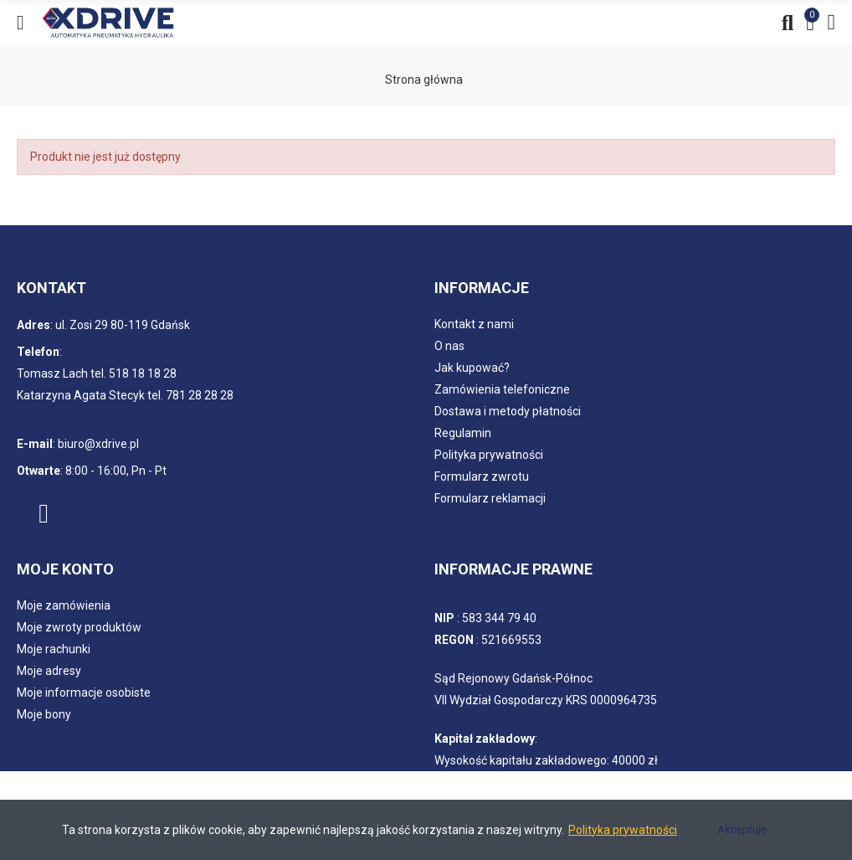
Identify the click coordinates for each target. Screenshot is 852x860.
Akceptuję (742, 829)
